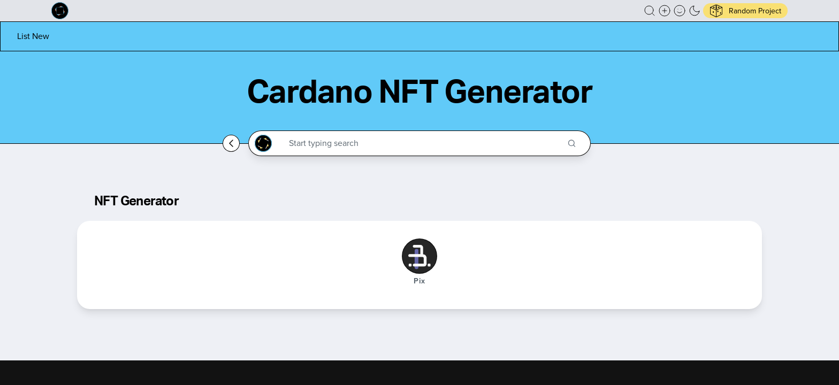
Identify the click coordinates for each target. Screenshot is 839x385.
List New (33, 36)
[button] (649, 10)
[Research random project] (745, 10)
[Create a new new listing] (664, 10)
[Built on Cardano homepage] (59, 10)
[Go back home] (231, 143)
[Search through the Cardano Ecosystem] (424, 143)
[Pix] (419, 256)
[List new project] (33, 36)
